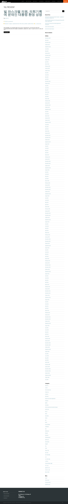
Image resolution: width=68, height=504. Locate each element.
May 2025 (46, 40)
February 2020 (47, 100)
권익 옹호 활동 (47, 454)
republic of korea (30, 23)
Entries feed (47, 480)
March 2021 (47, 92)
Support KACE (59, 1)
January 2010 (47, 340)
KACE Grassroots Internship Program (51, 407)
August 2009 (47, 351)
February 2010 (47, 338)
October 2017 (47, 139)
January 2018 (47, 133)
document (46, 396)
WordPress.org (47, 484)
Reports (46, 433)
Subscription (47, 441)
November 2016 (47, 163)
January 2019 (47, 118)
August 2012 (47, 273)
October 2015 (47, 191)
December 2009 (47, 342)
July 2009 (46, 353)
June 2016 (47, 174)
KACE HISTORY (6, 493)
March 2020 (47, 98)
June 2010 (47, 329)
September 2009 (48, 349)
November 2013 (47, 241)
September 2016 (48, 167)
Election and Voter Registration (50, 398)
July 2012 (46, 275)
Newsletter (47, 415)
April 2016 (47, 178)
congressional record (15, 23)
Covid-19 (46, 394)
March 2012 (47, 284)
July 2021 (46, 85)
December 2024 (47, 42)
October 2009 (47, 347)
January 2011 (47, 314)
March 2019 (47, 115)
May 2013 (46, 254)
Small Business (47, 437)
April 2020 (47, 96)
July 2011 (46, 301)
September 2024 (48, 46)
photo (46, 422)
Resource (54, 1)
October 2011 (47, 295)
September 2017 (48, 141)
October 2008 (47, 373)
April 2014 (47, 230)
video (46, 448)
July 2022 (46, 72)
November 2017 (47, 137)
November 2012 (47, 267)
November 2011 (47, 293)
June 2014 (47, 226)
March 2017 (47, 154)
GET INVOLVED (41, 1)
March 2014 (47, 232)
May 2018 (46, 126)
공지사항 (46, 452)
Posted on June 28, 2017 (8, 21)
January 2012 (47, 288)
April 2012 (47, 282)
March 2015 (47, 206)
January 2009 (47, 366)
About (23, 1)
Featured (46, 400)
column (46, 387)
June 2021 (47, 87)
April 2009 (47, 360)
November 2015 (47, 189)
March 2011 (47, 310)
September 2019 (48, 109)
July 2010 (46, 327)
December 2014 (47, 213)
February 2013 (47, 260)
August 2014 (47, 221)
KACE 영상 (47, 409)
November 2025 (47, 38)
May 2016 (46, 176)
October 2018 (47, 120)
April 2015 (47, 204)
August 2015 (47, 195)
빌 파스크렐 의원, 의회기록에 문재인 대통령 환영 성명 (23, 13)
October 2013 (47, 243)
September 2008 (48, 375)
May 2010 (46, 332)
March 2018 (47, 131)
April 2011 (47, 308)
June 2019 (47, 113)
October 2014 (47, 217)
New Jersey (22, 23)
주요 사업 (46, 465)
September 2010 (48, 323)
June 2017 (47, 148)
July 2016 (46, 172)
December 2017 (47, 135)
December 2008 (47, 368)
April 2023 (47, 61)
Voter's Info (47, 450)
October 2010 (47, 321)
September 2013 (48, 245)
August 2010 (47, 325)
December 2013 (47, 239)
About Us (46, 385)
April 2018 (47, 128)
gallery (46, 402)
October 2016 (47, 165)
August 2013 (47, 247)
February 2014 (47, 234)
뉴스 (36, 23)
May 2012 (46, 280)
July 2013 (46, 249)
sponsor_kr (47, 439)
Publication (47, 426)
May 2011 (46, 306)
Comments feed (47, 482)
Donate (65, 1)
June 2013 (47, 252)
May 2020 (46, 94)
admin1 (7, 18)
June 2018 (47, 124)
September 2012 (48, 271)
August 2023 (47, 59)
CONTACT (5, 498)
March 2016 (47, 180)
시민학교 (46, 461)
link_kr (46, 411)
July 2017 (46, 146)
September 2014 (48, 219)
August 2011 (47, 299)
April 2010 (47, 334)
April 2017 (47, 152)
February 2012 (47, 286)
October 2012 (47, 269)
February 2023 (47, 66)
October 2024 (47, 44)
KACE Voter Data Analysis (49, 26)
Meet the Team (28, 1)
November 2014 (47, 215)
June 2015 (47, 200)
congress (10, 23)
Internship (46, 405)
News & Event (47, 1)
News (46, 413)
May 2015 (46, 202)
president (25, 23)
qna (45, 428)
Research (46, 435)
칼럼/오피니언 (47, 467)
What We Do (35, 1)
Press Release (47, 424)
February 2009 (47, 364)
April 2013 (47, 256)
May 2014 (46, 228)
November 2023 (47, 55)
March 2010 (47, 336)
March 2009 (47, 362)
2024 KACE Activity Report (49, 28)
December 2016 (47, 161)
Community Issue (48, 389)
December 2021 (47, 81)
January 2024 (47, 53)
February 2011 (47, 312)
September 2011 (48, 297)
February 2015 (47, 208)
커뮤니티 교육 (47, 469)
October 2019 (47, 107)
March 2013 (47, 258)
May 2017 (46, 150)
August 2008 (47, 377)
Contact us (47, 392)
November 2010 (47, 319)
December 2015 (47, 187)
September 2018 (48, 122)
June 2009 (47, 355)
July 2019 (46, 111)
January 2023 (47, 68)
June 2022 (47, 74)
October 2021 (47, 83)
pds (45, 420)
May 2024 (46, 51)
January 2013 (47, 262)
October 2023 (47, 57)
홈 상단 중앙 (39, 23)
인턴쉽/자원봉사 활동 (48, 463)
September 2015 (48, 193)
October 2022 (47, 70)
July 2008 (46, 379)
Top (45, 446)
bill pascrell (6, 23)
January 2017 (47, 159)
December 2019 (47, 105)
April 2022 (47, 79)
